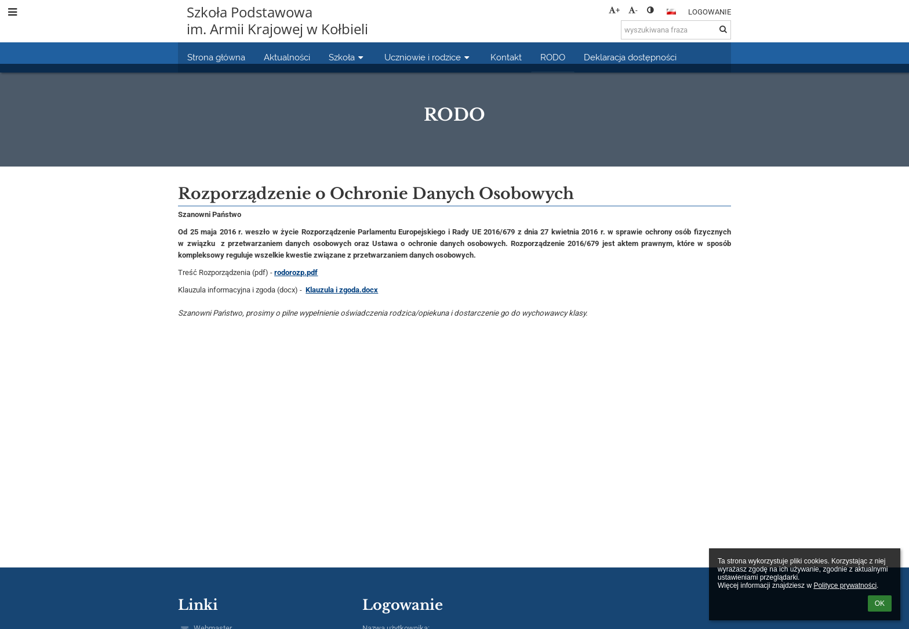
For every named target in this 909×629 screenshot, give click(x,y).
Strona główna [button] (216, 57)
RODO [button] (552, 57)
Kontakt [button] (506, 57)
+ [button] (614, 10)
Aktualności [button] (287, 57)
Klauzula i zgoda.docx (342, 289)
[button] (671, 12)
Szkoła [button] (347, 57)
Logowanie (709, 12)
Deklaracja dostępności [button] (630, 57)
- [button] (633, 10)
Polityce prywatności (845, 585)
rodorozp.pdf (296, 272)
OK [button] (880, 603)
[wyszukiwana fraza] (676, 29)
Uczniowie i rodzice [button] (428, 57)
